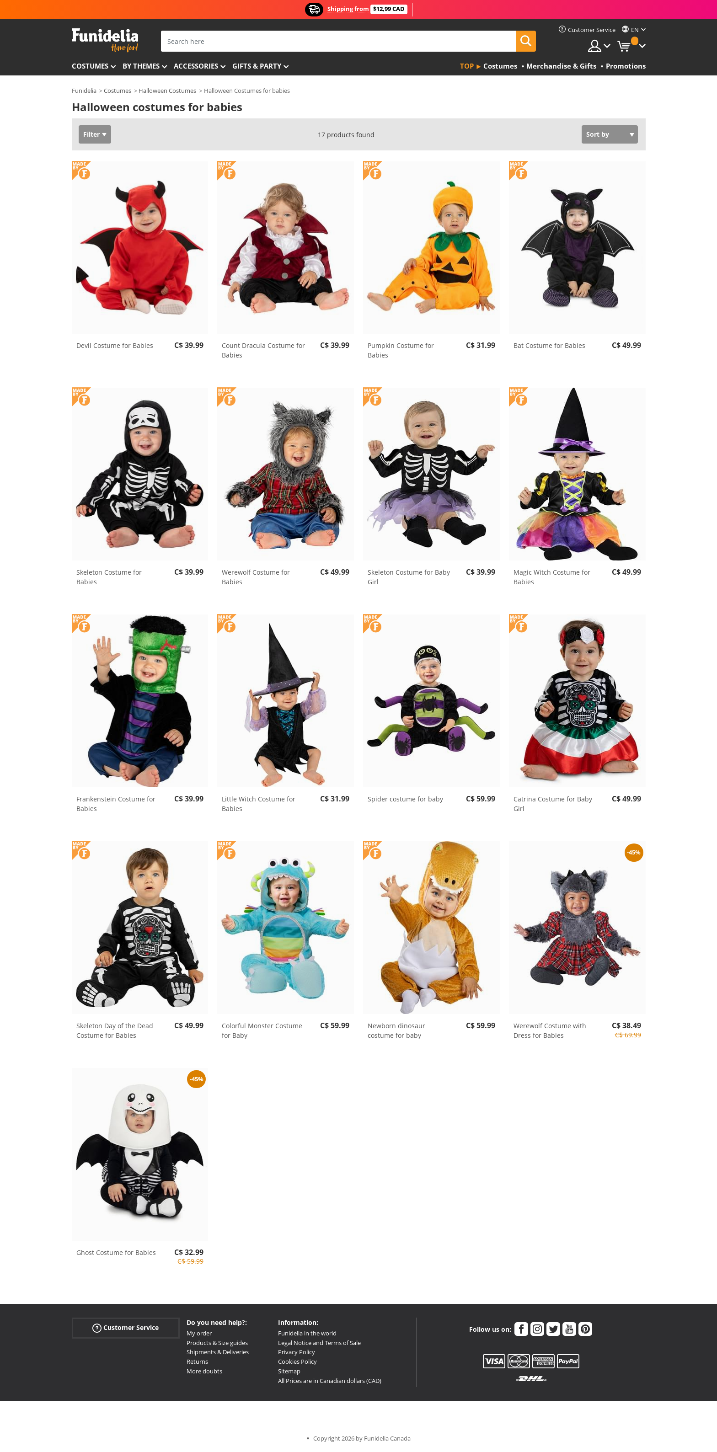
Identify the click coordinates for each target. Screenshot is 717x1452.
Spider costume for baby (405, 799)
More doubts (204, 1371)
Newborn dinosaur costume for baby (396, 1030)
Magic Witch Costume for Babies (552, 577)
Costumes (90, 65)
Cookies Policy (297, 1361)
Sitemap (289, 1371)
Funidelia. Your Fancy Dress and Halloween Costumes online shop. (105, 40)
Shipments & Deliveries (218, 1352)
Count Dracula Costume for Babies (263, 350)
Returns (197, 1361)
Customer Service (125, 1328)
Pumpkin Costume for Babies (401, 350)
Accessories (196, 65)
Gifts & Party (256, 65)
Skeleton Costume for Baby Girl (409, 577)
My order (199, 1333)
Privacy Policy (296, 1352)
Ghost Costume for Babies (116, 1252)
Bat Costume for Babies (549, 345)
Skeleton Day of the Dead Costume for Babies (114, 1030)
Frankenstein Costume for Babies (115, 804)
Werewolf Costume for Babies (256, 577)
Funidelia (84, 90)
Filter (91, 134)
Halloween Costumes (167, 90)
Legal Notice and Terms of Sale (319, 1343)
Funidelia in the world (307, 1333)
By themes (141, 65)
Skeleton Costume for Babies (109, 577)
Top (467, 65)
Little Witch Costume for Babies (258, 804)
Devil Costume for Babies (114, 345)
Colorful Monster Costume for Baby (262, 1030)
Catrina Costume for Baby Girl (553, 804)
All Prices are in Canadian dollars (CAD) (329, 1381)
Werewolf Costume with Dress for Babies (550, 1030)
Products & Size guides (217, 1343)
